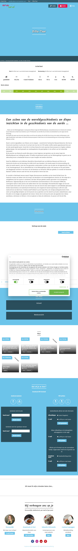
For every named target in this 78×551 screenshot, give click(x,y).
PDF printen (62, 440)
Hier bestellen (29, 535)
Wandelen (5, 370)
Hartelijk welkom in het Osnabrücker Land (20, 1)
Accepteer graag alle (59, 292)
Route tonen (16, 420)
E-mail (50, 419)
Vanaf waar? (6, 415)
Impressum (27, 546)
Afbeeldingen (52, 415)
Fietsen (5, 351)
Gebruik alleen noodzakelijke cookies (39, 292)
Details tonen (63, 287)
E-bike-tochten (10, 351)
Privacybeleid (34, 546)
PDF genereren (63, 423)
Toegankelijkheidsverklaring (46, 546)
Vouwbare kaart (51, 456)
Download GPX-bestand (39, 391)
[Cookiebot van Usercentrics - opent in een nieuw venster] (63, 257)
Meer (48, 535)
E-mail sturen (9, 533)
